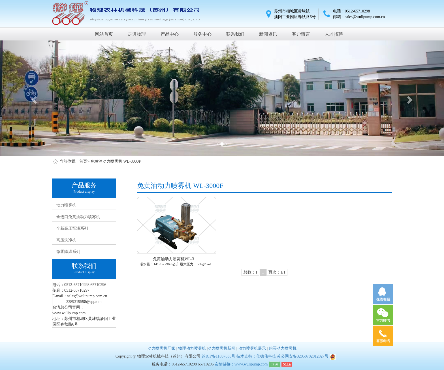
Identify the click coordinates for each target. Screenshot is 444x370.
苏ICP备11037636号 (218, 356)
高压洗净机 (66, 240)
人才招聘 (334, 34)
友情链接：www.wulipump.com (241, 364)
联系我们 (235, 34)
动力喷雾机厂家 (161, 348)
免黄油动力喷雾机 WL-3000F (116, 161)
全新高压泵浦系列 (72, 228)
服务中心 (202, 34)
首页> (84, 161)
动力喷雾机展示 (252, 348)
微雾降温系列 (68, 251)
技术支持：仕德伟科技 (256, 356)
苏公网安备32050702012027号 (302, 356)
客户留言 (301, 34)
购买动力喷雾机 (282, 348)
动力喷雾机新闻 (221, 348)
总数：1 (250, 272)
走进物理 (137, 34)
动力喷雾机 (66, 205)
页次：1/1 (276, 272)
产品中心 (170, 34)
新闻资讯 (268, 34)
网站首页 (104, 34)
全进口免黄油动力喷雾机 (78, 217)
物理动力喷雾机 (192, 348)
